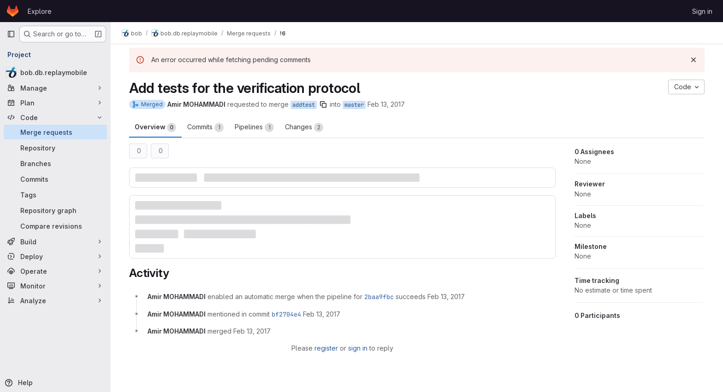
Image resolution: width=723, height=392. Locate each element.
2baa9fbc (379, 297)
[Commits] (55, 179)
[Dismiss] (693, 59)
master (354, 105)
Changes (304, 127)
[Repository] (55, 147)
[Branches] (55, 163)
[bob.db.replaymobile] (55, 72)
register (326, 348)
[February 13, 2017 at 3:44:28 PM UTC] (252, 331)
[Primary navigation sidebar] (11, 34)
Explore (40, 11)
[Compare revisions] (55, 226)
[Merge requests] (55, 132)
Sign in (702, 11)
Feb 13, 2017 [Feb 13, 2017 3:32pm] (386, 104)
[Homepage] (12, 11)
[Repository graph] (55, 210)
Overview (155, 127)
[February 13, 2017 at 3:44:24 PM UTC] (321, 314)
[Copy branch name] (323, 104)
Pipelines (254, 127)
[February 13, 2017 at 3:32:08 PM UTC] (446, 296)
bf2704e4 (286, 314)
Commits (205, 127)
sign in (357, 348)
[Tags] (55, 194)
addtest (303, 105)
